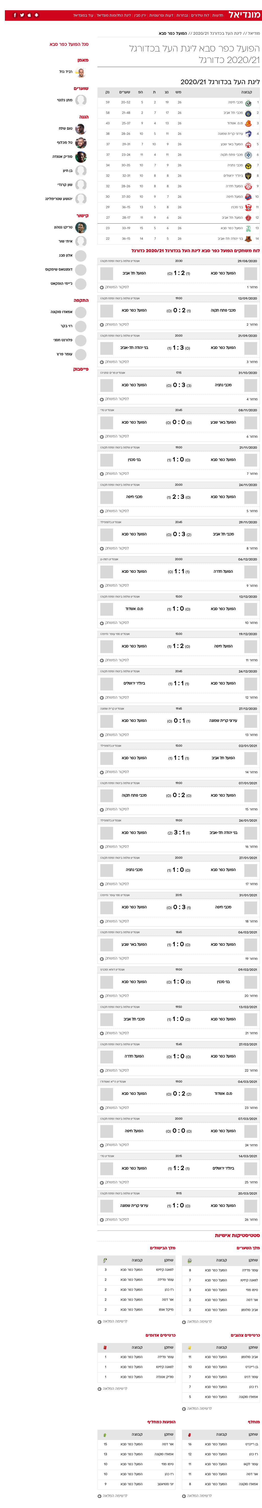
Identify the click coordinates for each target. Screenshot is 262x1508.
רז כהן (164, 1290)
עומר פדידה (245, 1270)
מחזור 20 (246, 996)
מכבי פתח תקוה (218, 310)
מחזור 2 (247, 324)
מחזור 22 (246, 1070)
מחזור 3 (247, 362)
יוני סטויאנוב (160, 1484)
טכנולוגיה (92, 4)
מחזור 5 (247, 511)
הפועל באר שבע (218, 422)
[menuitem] (193, 4)
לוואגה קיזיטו (244, 1280)
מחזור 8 (247, 548)
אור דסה (247, 1300)
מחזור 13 (247, 735)
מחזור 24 (246, 1145)
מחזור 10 (246, 623)
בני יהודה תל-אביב (129, 348)
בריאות (125, 4)
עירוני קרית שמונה (218, 721)
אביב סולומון (244, 1310)
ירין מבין (135, 15)
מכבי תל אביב (218, 534)
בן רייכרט (247, 1367)
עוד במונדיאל (78, 15)
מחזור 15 (247, 809)
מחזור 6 (247, 436)
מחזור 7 (247, 474)
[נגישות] (7, 5)
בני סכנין (129, 460)
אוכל (140, 4)
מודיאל (249, 34)
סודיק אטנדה (160, 1377)
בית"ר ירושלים (129, 683)
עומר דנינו (246, 1377)
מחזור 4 (247, 399)
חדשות (213, 15)
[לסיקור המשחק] (109, 287)
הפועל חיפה (218, 646)
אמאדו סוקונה (243, 1397)
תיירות (109, 4)
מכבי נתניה (218, 385)
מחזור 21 (247, 1033)
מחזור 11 (247, 660)
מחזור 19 (247, 959)
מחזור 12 (247, 697)
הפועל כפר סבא (168, 34)
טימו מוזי (247, 1290)
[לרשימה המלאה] (216, 1322)
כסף (153, 4)
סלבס (166, 4)
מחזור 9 (247, 586)
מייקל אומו (161, 1310)
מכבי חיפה (129, 497)
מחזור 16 (247, 847)
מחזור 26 (246, 1219)
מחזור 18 (247, 921)
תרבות (181, 4)
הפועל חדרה (218, 572)
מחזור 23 (246, 1108)
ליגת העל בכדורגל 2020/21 (212, 34)
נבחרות (177, 15)
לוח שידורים (195, 15)
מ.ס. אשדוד (129, 609)
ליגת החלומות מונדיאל (109, 15)
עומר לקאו (246, 1464)
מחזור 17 (247, 884)
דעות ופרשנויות (156, 15)
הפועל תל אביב (129, 273)
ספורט (196, 4)
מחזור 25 (246, 1182)
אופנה (74, 4)
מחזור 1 (247, 287)
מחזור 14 (247, 772)
